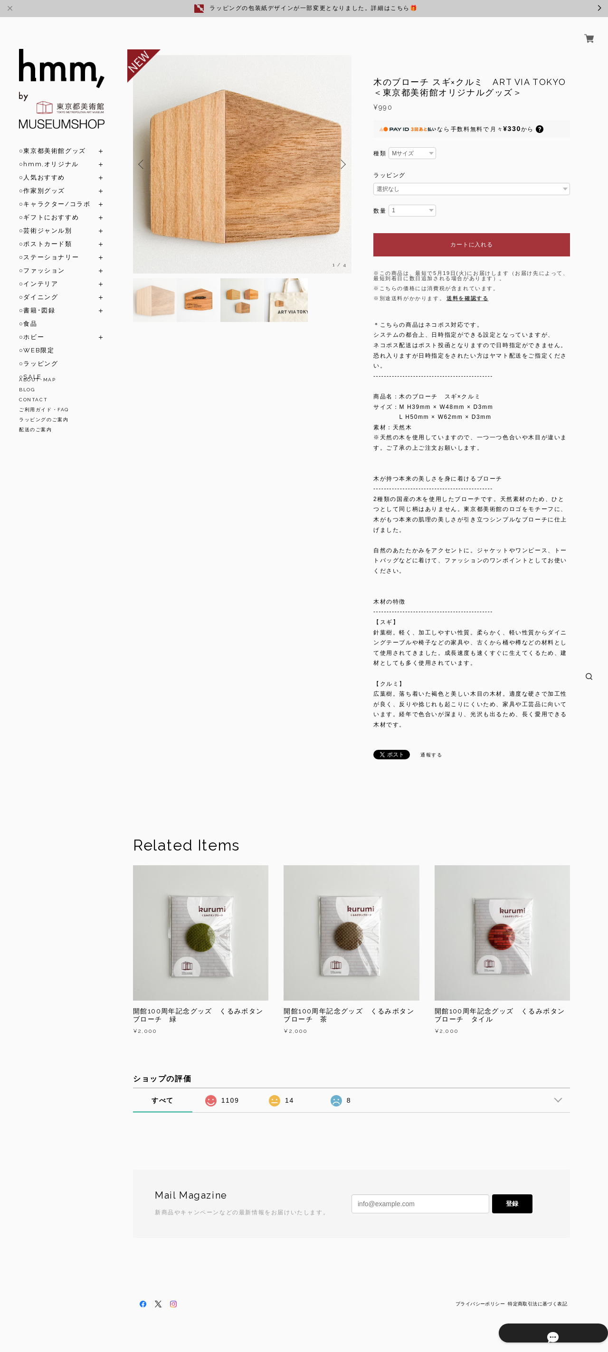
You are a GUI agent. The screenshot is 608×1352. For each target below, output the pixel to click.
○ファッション (42, 259)
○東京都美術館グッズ (52, 140)
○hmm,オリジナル (49, 153)
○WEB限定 (36, 339)
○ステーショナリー (49, 246)
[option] (242, 164)
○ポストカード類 (45, 233)
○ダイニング (38, 286)
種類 (379, 153)
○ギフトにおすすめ (49, 206)
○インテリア (38, 273)
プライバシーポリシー (480, 1303)
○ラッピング (38, 353)
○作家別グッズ (42, 180)
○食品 (28, 313)
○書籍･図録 (37, 299)
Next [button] (342, 164)
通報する (431, 754)
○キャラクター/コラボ (54, 193)
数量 (379, 211)
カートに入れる (471, 244)
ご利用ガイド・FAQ (44, 409)
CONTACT (33, 399)
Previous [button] (142, 164)
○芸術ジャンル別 (45, 220)
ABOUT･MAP (37, 379)
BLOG (27, 389)
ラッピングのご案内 (43, 419)
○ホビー (31, 326)
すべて (163, 1100)
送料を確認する (467, 298)
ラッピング (389, 175)
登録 (512, 1203)
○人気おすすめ (42, 166)
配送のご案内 (35, 429)
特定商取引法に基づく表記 (537, 1303)
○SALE (30, 366)
